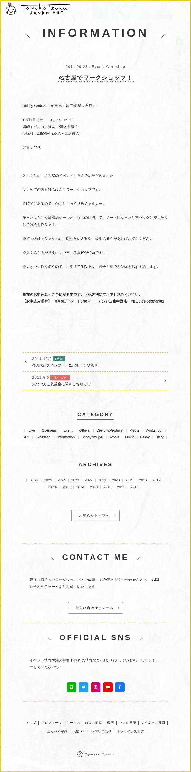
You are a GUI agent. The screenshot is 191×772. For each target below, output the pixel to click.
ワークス (73, 723)
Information (66, 437)
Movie (129, 437)
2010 (134, 487)
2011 (121, 487)
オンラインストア (130, 731)
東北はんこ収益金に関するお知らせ (95, 380)
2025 (48, 480)
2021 (102, 480)
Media (134, 430)
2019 (129, 480)
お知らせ (79, 731)
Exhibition (42, 437)
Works (114, 437)
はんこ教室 (93, 723)
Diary (159, 437)
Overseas (49, 430)
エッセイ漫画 (57, 731)
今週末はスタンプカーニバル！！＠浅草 (95, 361)
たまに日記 (127, 723)
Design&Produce (110, 430)
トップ (31, 723)
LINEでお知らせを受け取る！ (179, 54)
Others (84, 430)
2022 (89, 480)
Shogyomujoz (92, 437)
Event (67, 430)
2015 (67, 487)
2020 (116, 480)
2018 (143, 480)
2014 (80, 487)
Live (32, 430)
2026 (34, 480)
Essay (145, 437)
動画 (110, 723)
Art (26, 437)
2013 (94, 487)
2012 (107, 487)
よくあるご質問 (153, 723)
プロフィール (51, 723)
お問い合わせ (101, 731)
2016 (53, 487)
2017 (156, 480)
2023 (75, 480)
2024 (62, 480)
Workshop (153, 430)
